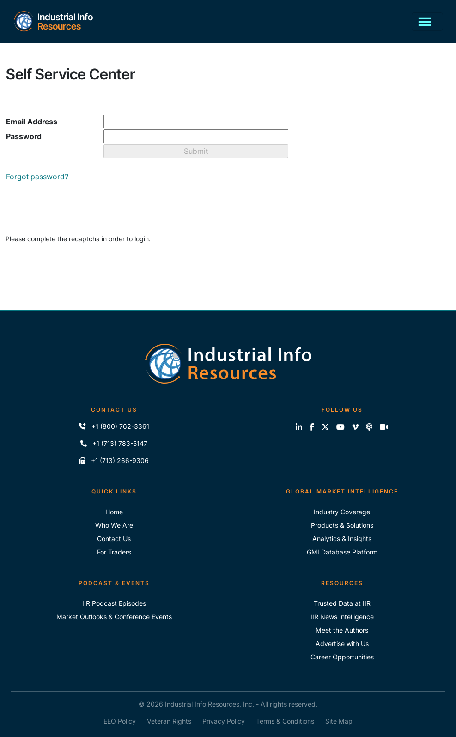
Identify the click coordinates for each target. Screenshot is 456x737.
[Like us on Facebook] (312, 426)
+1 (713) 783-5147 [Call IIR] (113, 443)
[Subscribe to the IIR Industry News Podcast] (369, 426)
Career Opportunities (342, 657)
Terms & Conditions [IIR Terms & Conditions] (285, 721)
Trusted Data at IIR (342, 603)
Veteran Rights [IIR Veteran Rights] (169, 721)
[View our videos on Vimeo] (355, 426)
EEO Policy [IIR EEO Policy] (119, 721)
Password (24, 136)
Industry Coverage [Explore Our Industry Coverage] (342, 512)
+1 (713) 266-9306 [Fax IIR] (114, 460)
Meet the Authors (342, 630)
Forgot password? (37, 176)
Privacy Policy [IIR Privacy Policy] (223, 721)
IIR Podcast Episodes (114, 603)
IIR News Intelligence (342, 617)
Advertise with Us (342, 643)
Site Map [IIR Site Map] (339, 721)
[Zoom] (384, 426)
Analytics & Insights (341, 538)
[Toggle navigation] (427, 21)
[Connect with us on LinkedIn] (299, 426)
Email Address (31, 121)
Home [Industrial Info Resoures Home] (114, 512)
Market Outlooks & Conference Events (114, 617)
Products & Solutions (342, 525)
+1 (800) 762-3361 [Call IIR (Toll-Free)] (114, 426)
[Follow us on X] (325, 426)
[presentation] (76, 269)
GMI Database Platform (342, 552)
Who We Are (114, 525)
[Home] (53, 21)
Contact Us (114, 538)
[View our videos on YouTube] (340, 426)
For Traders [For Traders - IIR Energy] (114, 552)
